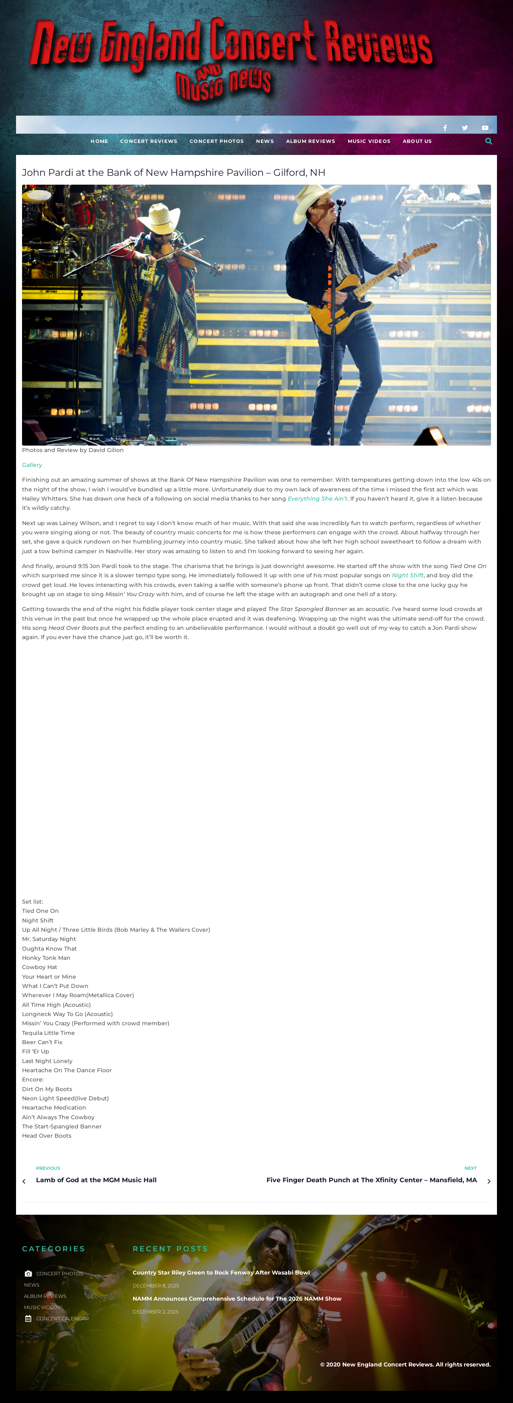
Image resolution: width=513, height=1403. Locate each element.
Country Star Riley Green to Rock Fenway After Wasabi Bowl (221, 1272)
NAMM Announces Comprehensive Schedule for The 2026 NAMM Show (237, 1298)
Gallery (32, 464)
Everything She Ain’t (317, 498)
